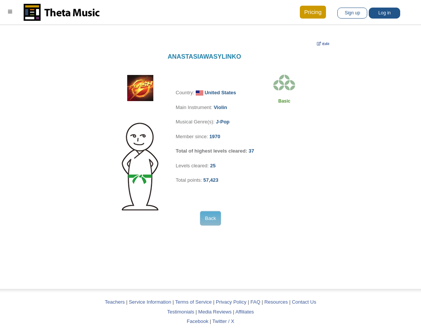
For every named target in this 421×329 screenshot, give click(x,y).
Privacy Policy (231, 302)
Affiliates (244, 312)
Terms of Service (193, 302)
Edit (323, 44)
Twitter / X (223, 321)
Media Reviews (215, 312)
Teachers (115, 302)
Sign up (352, 13)
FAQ (255, 302)
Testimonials (180, 312)
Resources (276, 302)
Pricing (313, 12)
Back (210, 218)
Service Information (150, 302)
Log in (384, 13)
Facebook (197, 321)
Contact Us (304, 302)
